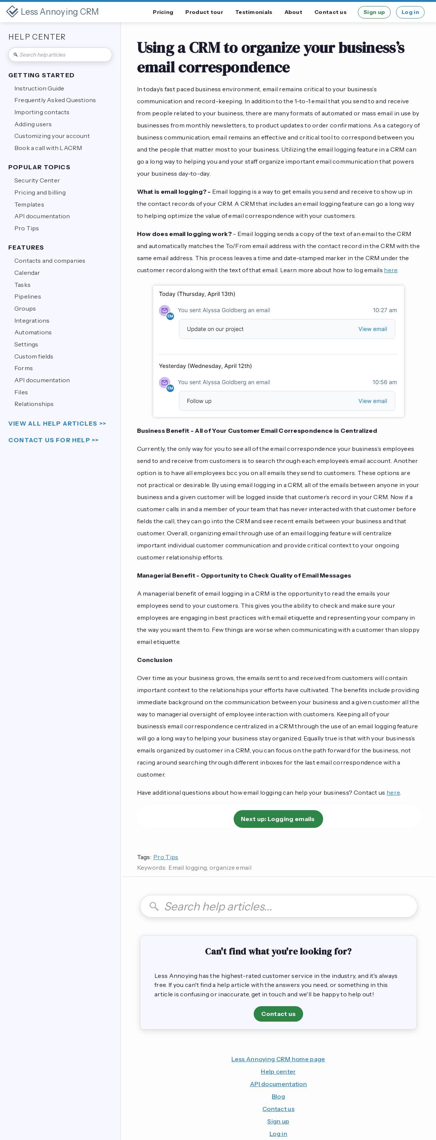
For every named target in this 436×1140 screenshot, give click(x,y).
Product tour (204, 12)
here (390, 270)
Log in (410, 12)
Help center (278, 1071)
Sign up (374, 12)
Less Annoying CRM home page (278, 1059)
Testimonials (254, 12)
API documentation (278, 1084)
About (294, 12)
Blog (278, 1096)
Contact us (330, 12)
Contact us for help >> (53, 440)
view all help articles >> (57, 423)
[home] (52, 12)
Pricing (163, 12)
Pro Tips (165, 857)
